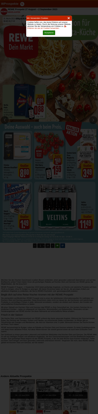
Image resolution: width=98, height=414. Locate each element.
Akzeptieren (49, 33)
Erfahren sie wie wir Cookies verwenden (47, 27)
